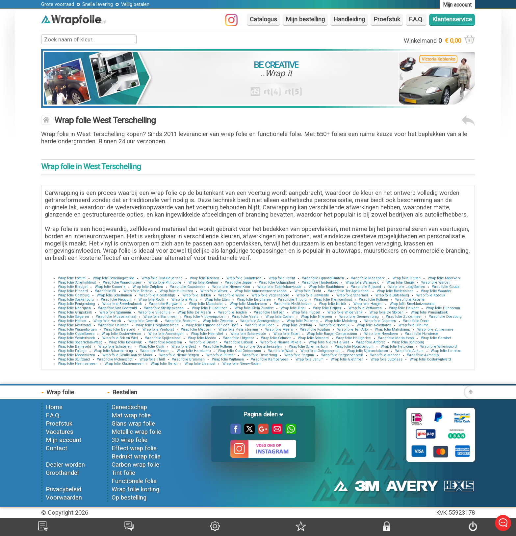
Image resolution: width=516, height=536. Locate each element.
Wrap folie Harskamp (194, 351)
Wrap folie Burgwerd (165, 304)
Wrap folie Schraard (313, 338)
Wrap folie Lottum (72, 278)
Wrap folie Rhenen (204, 278)
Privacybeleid (63, 489)
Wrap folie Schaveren (115, 346)
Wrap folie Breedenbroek (122, 304)
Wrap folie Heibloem (397, 346)
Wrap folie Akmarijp (423, 355)
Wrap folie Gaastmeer (187, 287)
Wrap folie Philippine (164, 282)
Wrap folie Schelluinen (114, 295)
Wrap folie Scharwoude (248, 334)
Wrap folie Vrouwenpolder (204, 317)
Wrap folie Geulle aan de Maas (127, 355)
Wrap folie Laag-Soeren (406, 287)
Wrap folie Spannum (115, 312)
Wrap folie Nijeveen (316, 317)
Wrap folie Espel (286, 334)
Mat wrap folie (131, 415)
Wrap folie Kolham (373, 299)
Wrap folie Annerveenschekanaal (261, 291)
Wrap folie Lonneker (447, 351)
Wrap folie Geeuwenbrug (359, 317)
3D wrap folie (129, 440)
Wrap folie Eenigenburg (76, 304)
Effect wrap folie (134, 448)
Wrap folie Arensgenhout (259, 321)
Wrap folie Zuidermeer (404, 317)
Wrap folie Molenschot (114, 359)
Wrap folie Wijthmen (228, 359)
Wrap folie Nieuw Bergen (179, 355)
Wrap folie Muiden (259, 325)
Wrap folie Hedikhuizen (293, 304)
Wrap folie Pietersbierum (238, 329)
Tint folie (123, 473)
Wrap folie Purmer (220, 355)
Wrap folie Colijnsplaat (277, 282)
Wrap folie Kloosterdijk (157, 295)
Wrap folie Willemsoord (438, 346)
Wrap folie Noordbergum (354, 346)
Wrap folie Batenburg (392, 295)
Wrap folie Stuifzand (74, 359)
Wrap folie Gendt (164, 363)
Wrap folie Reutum (203, 282)
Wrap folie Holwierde (421, 334)
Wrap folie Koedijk (430, 295)
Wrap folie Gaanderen (243, 278)
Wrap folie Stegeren (73, 317)
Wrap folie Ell (105, 291)
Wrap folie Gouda (445, 287)
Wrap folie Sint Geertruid (117, 308)
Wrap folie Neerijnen (74, 308)
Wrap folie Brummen (188, 359)
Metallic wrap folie (136, 431)
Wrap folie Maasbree (205, 304)
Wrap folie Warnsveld (362, 282)
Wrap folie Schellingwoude (113, 278)
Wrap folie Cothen (280, 317)
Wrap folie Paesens (302, 321)
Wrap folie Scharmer (352, 295)
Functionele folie (134, 481)
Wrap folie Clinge (400, 282)
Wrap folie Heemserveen (77, 363)
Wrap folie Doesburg (445, 317)
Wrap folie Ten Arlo (352, 329)
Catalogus (263, 19)
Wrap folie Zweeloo (218, 321)
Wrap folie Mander (385, 355)
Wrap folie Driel (293, 308)
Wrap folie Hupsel (306, 312)
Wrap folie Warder (435, 282)
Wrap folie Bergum (299, 355)
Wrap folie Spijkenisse (163, 338)
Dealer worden (65, 464)
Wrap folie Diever (203, 342)
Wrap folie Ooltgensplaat (320, 351)
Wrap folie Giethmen (347, 359)
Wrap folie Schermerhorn (308, 346)
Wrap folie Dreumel (414, 325)
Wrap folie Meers (279, 329)
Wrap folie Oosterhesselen (260, 346)
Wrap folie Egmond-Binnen (323, 278)
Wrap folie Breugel (73, 287)
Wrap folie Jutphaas (386, 359)
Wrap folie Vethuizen (365, 308)
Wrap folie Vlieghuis (154, 312)
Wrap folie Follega (72, 351)
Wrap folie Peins (184, 299)
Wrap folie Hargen (367, 304)
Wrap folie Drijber (327, 308)
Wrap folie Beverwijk (125, 342)
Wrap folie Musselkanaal (116, 317)
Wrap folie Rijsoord (366, 287)
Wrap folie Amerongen (166, 334)
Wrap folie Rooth (151, 299)
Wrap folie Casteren (380, 321)
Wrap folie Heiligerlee (353, 338)
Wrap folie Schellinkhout (77, 282)
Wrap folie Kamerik (110, 287)
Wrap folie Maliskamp (392, 329)
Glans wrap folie (133, 423)
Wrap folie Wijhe (231, 295)
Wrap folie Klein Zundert (254, 308)
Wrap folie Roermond (74, 325)
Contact (56, 448)
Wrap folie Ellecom (154, 351)
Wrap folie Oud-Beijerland (162, 278)
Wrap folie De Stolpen (386, 312)
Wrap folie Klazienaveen (124, 363)
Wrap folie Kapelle (410, 299)
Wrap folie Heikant (404, 308)
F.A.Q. (416, 19)
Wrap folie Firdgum (116, 299)
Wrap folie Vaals (245, 317)
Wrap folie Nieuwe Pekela (280, 342)
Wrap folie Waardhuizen (122, 282)
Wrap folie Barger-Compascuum (332, 334)
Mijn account (63, 440)
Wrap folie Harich (107, 321)
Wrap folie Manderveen (248, 304)
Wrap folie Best (183, 346)
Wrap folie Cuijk (151, 346)
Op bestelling (129, 497)
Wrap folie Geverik (143, 321)
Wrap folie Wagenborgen (77, 329)
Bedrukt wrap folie (136, 456)
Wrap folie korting (135, 489)
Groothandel (62, 473)
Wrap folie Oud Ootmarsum (239, 351)
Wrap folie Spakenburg (76, 299)
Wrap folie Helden (196, 295)
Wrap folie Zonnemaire (435, 329)
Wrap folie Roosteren (165, 342)
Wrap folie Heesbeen (381, 334)
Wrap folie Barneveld (74, 346)
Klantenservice (452, 19)
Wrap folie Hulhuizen (176, 291)
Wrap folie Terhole (137, 291)
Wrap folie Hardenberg (320, 282)
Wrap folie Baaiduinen (326, 287)
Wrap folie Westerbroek (76, 338)
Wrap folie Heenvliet (207, 334)
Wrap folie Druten (407, 278)
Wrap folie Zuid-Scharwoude (279, 287)
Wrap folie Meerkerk (444, 278)
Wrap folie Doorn (416, 321)
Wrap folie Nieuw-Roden (241, 363)
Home (54, 407)
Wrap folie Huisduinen (209, 308)
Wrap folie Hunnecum (443, 308)
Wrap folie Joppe (238, 282)
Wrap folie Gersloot (436, 338)
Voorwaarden (64, 497)
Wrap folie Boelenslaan (395, 291)
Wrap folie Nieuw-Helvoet (329, 342)
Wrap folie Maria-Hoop (396, 338)
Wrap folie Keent (282, 278)
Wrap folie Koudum (315, 329)
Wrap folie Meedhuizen (76, 355)
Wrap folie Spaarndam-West (80, 342)
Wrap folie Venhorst (158, 329)
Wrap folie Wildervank (344, 312)
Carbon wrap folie (135, 464)
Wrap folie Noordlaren (374, 325)
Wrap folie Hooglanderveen (157, 325)
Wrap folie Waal (280, 351)
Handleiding (349, 19)
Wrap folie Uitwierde (313, 295)
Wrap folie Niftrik (332, 304)
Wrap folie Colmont (276, 338)
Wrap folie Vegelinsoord (270, 295)
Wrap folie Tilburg (292, 299)
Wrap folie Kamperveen (269, 359)
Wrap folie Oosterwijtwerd (430, 359)
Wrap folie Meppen (196, 329)
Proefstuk (387, 19)
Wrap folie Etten (217, 299)
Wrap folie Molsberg (341, 321)
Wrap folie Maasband (368, 278)
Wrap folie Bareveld (119, 329)
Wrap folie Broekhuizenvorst (412, 304)
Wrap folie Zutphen (148, 287)
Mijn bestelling (305, 19)
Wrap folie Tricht (308, 291)
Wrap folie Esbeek (238, 342)
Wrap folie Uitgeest (238, 338)
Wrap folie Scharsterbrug (113, 351)
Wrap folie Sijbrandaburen (367, 351)
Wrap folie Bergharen (254, 299)
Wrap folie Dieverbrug (259, 355)
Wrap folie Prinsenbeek (429, 312)
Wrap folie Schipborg (408, 342)
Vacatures (59, 431)
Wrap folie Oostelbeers (76, 334)
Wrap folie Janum (309, 359)
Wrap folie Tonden (232, 312)
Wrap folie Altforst (370, 342)
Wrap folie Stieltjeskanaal (164, 308)
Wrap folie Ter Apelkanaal (349, 291)
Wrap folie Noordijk (334, 325)
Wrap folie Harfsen (269, 312)
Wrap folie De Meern (194, 312)
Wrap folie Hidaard (73, 291)
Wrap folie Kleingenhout (333, 299)
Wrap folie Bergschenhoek (342, 355)
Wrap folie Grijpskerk (75, 312)
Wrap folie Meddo (202, 338)
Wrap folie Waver (213, 291)
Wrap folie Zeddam (297, 325)
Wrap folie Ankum (409, 351)
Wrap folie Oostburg (74, 295)
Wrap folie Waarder (436, 291)
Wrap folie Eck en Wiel (120, 338)
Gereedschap (129, 407)
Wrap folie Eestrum (180, 321)
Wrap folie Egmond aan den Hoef (212, 325)
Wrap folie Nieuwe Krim (231, 287)
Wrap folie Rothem (217, 346)
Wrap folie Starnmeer (160, 317)
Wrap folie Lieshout (200, 363)
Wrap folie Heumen (113, 325)
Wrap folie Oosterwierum (121, 334)
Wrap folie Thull (152, 359)
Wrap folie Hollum (72, 321)
